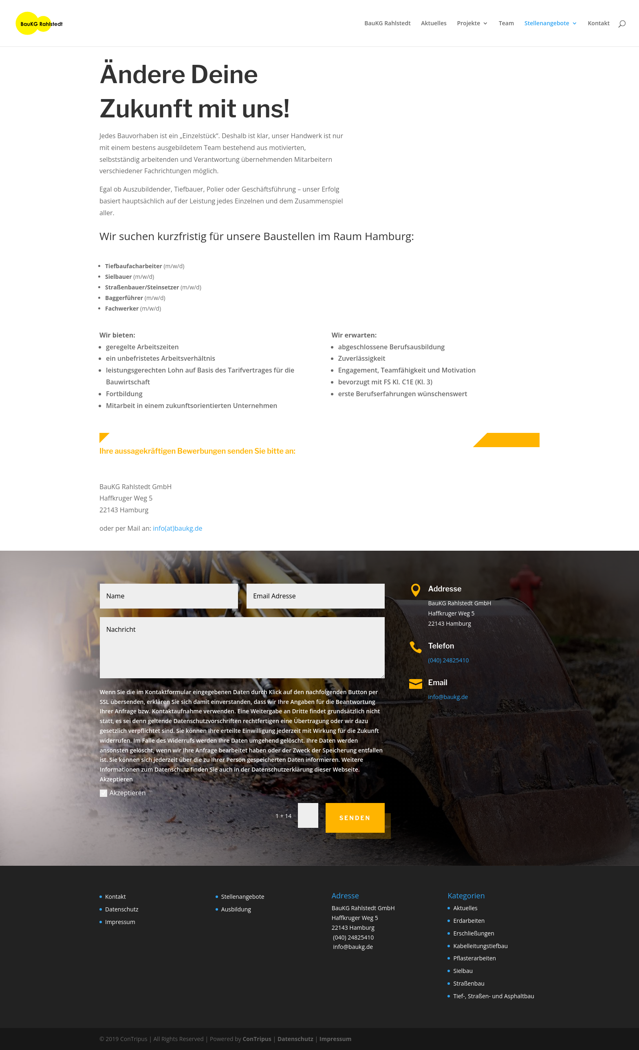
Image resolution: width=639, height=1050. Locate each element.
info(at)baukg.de (177, 528)
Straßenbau (468, 983)
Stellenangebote (546, 23)
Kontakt (599, 23)
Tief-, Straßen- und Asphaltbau (493, 996)
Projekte (468, 23)
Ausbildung (236, 909)
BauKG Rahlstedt (387, 23)
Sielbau (463, 971)
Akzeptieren (123, 792)
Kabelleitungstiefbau (480, 946)
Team (506, 23)
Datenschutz (121, 909)
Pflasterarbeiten (474, 958)
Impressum (120, 922)
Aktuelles (433, 23)
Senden (355, 817)
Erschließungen (473, 933)
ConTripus (256, 1039)
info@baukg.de (448, 697)
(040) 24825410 (448, 660)
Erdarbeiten (469, 920)
